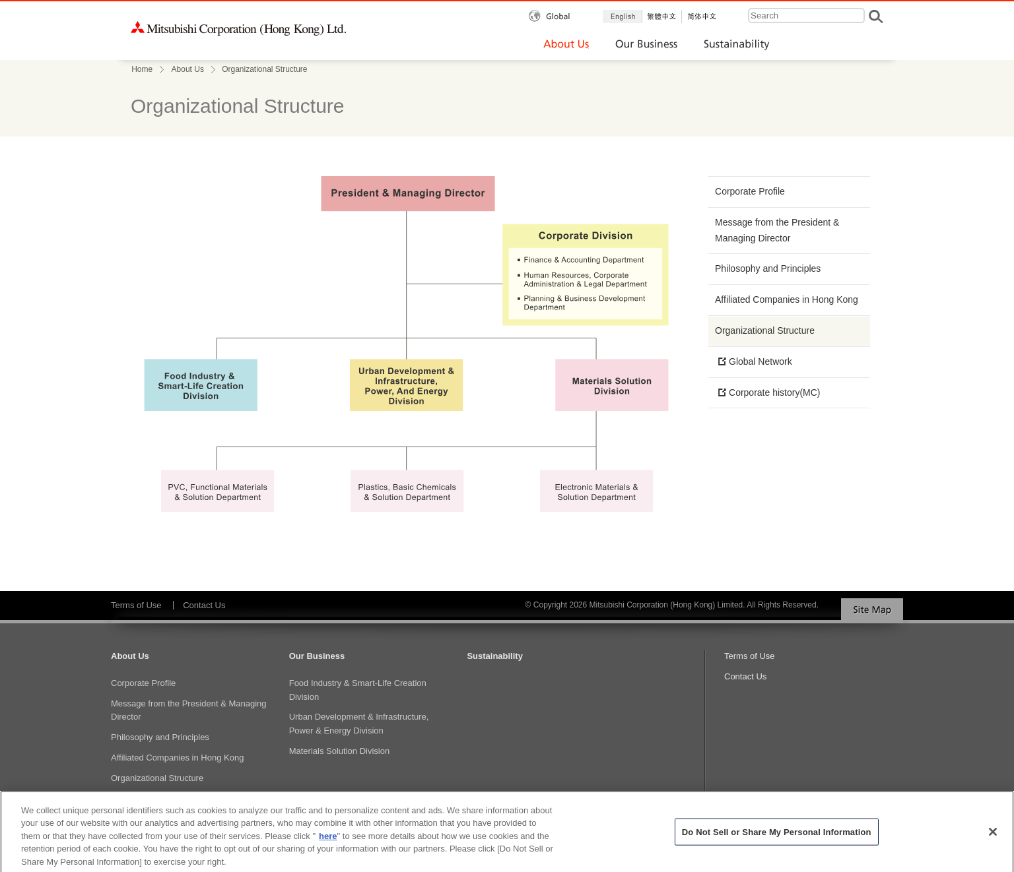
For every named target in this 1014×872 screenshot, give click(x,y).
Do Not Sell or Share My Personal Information (776, 836)
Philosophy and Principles (768, 268)
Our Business (317, 656)
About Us (188, 69)
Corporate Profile (750, 191)
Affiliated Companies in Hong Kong (786, 299)
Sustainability (495, 656)
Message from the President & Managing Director (777, 230)
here (328, 841)
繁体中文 (662, 16)
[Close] (992, 836)
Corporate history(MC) (774, 392)
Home (141, 69)
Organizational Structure (765, 330)
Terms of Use (136, 605)
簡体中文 (702, 16)
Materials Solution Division (339, 751)
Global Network (760, 361)
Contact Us (204, 605)
